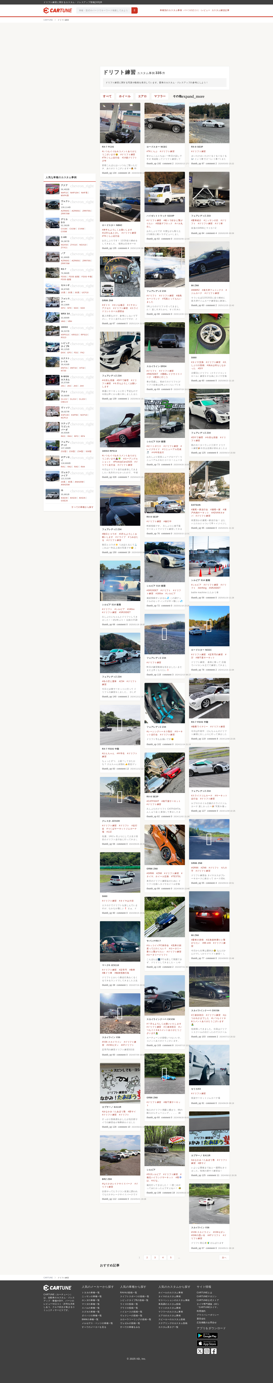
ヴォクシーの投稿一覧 (131, 1315)
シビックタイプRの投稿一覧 (134, 1300)
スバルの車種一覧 (91, 1308)
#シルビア (196, 585)
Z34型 (80, 451)
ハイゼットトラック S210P (160, 216)
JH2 (69, 386)
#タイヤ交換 (197, 362)
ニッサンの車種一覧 (92, 1296)
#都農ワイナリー (199, 726)
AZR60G (65, 211)
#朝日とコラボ (109, 534)
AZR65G (76, 211)
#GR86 (194, 867)
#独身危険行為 (122, 973)
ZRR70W (65, 214)
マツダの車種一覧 (91, 1304)
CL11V (64, 399)
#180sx (159, 593)
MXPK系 (65, 195)
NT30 (63, 371)
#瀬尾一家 (215, 509)
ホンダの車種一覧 (91, 1300)
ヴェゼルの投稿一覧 (130, 1323)
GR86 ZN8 (107, 300)
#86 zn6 (206, 943)
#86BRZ (195, 290)
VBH (70, 321)
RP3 (76, 436)
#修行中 (168, 521)
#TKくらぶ (152, 151)
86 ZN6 (195, 285)
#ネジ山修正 (118, 305)
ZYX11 (64, 247)
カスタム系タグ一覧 (168, 1327)
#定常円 (123, 970)
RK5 (63, 436)
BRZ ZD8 (107, 1179)
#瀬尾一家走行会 (199, 509)
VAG (63, 321)
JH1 (63, 386)
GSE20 (64, 501)
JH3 (75, 386)
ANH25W (65, 485)
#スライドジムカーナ (202, 795)
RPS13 (84, 335)
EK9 (63, 353)
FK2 (82, 353)
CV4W (81, 229)
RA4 (83, 467)
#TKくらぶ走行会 (111, 157)
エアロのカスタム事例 (169, 1315)
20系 (70, 292)
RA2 (70, 467)
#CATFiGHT (153, 801)
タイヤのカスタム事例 (169, 1296)
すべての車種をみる (130, 1327)
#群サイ (132, 1111)
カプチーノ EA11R (111, 1107)
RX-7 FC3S (108, 147)
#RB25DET (152, 374)
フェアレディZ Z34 (112, 376)
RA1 (63, 467)
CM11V (64, 402)
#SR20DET (215, 588)
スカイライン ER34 (156, 366)
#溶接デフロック (164, 223)
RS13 (63, 337)
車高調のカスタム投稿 (169, 1304)
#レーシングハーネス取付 (159, 731)
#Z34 (121, 681)
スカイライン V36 (111, 1037)
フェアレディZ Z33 (201, 216)
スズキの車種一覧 (91, 1312)
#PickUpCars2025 (122, 462)
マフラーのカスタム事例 (170, 1312)
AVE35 (82, 498)
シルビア (151, 1170)
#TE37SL (176, 876)
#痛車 (132, 970)
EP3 (69, 353)
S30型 (89, 451)
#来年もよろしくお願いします (117, 230)
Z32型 (64, 451)
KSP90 (74, 415)
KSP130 (65, 415)
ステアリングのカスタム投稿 (172, 1323)
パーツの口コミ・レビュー (197, 10)
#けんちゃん (108, 753)
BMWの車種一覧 (90, 1319)
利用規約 (201, 1311)
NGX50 (64, 245)
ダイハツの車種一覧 (92, 1315)
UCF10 (85, 292)
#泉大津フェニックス (212, 290)
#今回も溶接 (108, 380)
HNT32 (73, 368)
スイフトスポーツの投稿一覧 (134, 1296)
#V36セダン (113, 1045)
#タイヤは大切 (126, 901)
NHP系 (84, 193)
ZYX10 (73, 245)
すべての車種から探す (82, 507)
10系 (63, 292)
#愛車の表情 (197, 940)
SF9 (69, 308)
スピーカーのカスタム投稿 (171, 1319)
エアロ (142, 96)
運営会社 (201, 1318)
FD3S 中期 (87, 277)
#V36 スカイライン (112, 1042)
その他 (188, 96)
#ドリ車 (219, 223)
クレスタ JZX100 (111, 821)
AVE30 (73, 498)
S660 (194, 357)
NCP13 (64, 418)
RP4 (83, 436)
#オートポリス (154, 446)
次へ (224, 1257)
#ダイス (106, 305)
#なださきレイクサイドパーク (117, 1183)
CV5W (64, 231)
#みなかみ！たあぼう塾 (114, 1111)
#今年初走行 (158, 452)
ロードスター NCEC (157, 147)
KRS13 (75, 335)
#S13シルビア (154, 1174)
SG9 (82, 308)
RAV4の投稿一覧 (128, 1292)
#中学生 (121, 753)
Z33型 (72, 451)
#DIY (200, 368)
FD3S (63, 277)
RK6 (70, 436)
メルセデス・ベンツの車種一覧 (97, 1323)
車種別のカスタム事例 (171, 10)
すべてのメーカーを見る (94, 1327)
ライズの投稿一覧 (129, 1304)
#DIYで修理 (123, 380)
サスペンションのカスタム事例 (174, 1300)
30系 (77, 292)
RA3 (76, 467)
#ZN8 (203, 867)
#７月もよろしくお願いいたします (164, 1024)
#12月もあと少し (110, 233)
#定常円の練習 (215, 654)
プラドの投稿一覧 (129, 1308)
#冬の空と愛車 (109, 681)
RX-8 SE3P (197, 147)
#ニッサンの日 (211, 220)
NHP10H (74, 193)
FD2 (76, 353)
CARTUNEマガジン (207, 1296)
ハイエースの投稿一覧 (131, 1312)
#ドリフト (152, 295)
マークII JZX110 (110, 965)
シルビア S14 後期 (156, 441)
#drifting (202, 588)
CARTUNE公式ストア (208, 1300)
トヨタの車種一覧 (91, 1292)
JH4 (82, 386)
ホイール (125, 96)
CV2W (72, 229)
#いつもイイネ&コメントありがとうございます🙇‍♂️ (208, 1021)
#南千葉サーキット (205, 657)
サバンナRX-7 (154, 941)
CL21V (73, 399)
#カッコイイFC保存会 (158, 945)
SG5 (76, 308)
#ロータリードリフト (157, 955)
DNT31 (64, 368)
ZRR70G (87, 211)
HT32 (82, 368)
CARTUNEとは (204, 1292)
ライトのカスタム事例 (169, 1308)
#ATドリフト (127, 1045)
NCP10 (83, 415)
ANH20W (79, 482)
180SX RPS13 (109, 451)
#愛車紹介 (196, 220)
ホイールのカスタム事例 (170, 1292)
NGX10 (82, 245)
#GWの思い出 (198, 1235)
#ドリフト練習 (127, 154)
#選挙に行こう (160, 377)
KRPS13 (65, 335)
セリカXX (196, 1089)
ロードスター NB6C (112, 225)
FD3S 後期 (66, 279)
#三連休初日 (197, 1015)
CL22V (82, 399)
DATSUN (196, 505)
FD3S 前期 (74, 277)
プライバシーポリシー (208, 1315)
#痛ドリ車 (107, 973)
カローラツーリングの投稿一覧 (135, 1319)
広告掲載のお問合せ (207, 1322)
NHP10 (64, 193)
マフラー (160, 96)
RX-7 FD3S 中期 (199, 722)
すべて (107, 96)
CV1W (64, 229)
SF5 (63, 308)
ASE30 (64, 498)
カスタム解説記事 (220, 10)
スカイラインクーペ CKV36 (205, 1010)
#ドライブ (120, 537)
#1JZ (109, 832)
